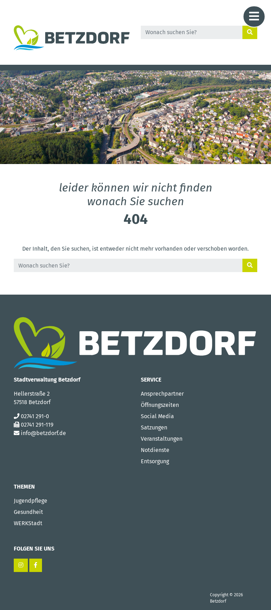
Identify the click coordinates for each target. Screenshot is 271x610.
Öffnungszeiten (160, 405)
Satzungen (154, 427)
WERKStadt (28, 523)
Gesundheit (28, 512)
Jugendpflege (30, 500)
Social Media (157, 416)
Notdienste (155, 450)
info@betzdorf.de (43, 433)
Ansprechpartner (162, 393)
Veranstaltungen (161, 438)
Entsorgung (155, 461)
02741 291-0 (35, 416)
